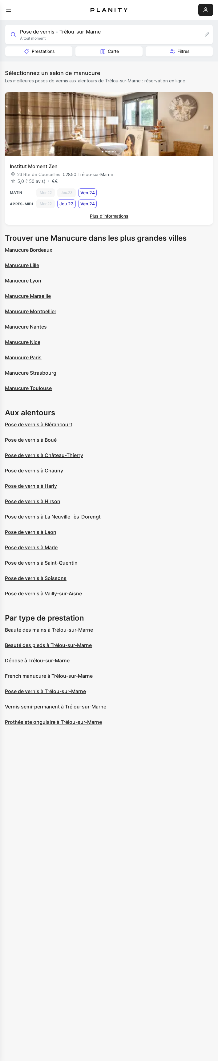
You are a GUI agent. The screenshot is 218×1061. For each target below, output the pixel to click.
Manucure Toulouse (28, 388)
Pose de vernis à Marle (31, 547)
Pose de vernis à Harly (31, 486)
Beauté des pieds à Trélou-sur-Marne (48, 645)
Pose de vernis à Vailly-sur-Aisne (43, 593)
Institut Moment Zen (34, 166)
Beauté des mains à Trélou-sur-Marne (49, 630)
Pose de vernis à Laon (30, 532)
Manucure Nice (22, 342)
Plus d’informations (109, 216)
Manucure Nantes (26, 327)
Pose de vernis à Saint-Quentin (41, 563)
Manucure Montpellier (30, 311)
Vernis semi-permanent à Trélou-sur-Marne (55, 707)
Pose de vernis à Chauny (34, 470)
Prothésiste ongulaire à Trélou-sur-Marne (53, 722)
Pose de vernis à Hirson (32, 501)
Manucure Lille (22, 265)
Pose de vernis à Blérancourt (38, 424)
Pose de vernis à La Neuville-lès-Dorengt (53, 517)
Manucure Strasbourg (30, 373)
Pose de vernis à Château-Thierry (44, 455)
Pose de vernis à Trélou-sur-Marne (45, 691)
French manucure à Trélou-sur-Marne (49, 676)
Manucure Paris (23, 357)
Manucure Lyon (23, 281)
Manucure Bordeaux (28, 250)
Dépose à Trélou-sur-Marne (37, 660)
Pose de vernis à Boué (31, 440)
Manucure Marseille (28, 296)
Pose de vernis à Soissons (36, 578)
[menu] (8, 10)
